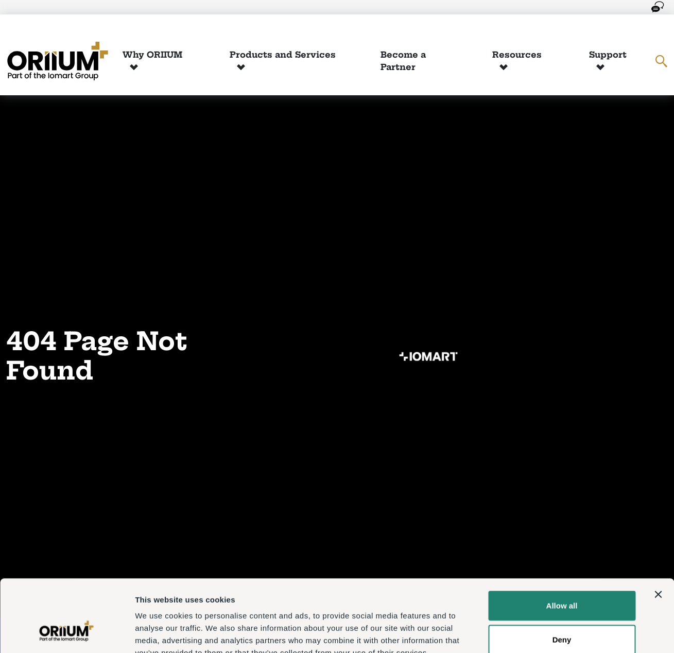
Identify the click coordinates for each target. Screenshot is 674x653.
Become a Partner (403, 60)
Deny (562, 577)
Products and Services (283, 54)
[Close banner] (658, 532)
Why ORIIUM (152, 54)
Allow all (562, 543)
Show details (540, 632)
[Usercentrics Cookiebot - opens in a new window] (67, 633)
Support (608, 54)
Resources (517, 54)
